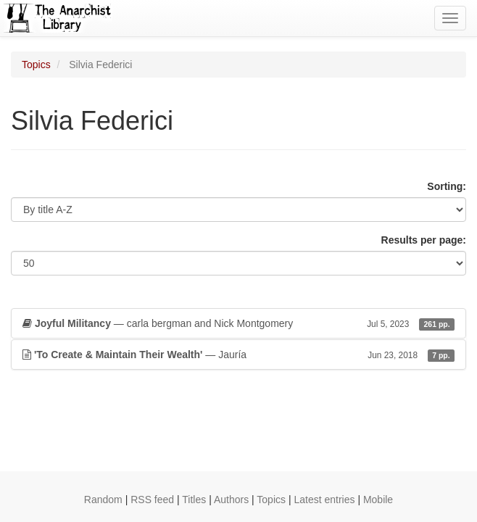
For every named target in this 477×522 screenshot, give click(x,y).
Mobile (378, 499)
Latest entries (324, 499)
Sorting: (446, 186)
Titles (194, 499)
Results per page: (423, 240)
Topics (36, 64)
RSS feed (152, 499)
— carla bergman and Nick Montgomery (238, 323)
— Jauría (238, 354)
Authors (231, 499)
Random (103, 499)
